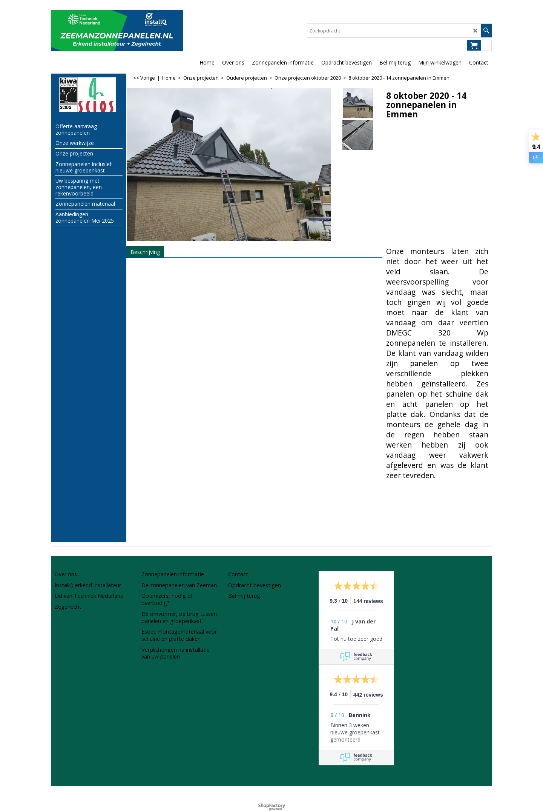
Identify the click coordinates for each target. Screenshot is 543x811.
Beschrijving (145, 251)
